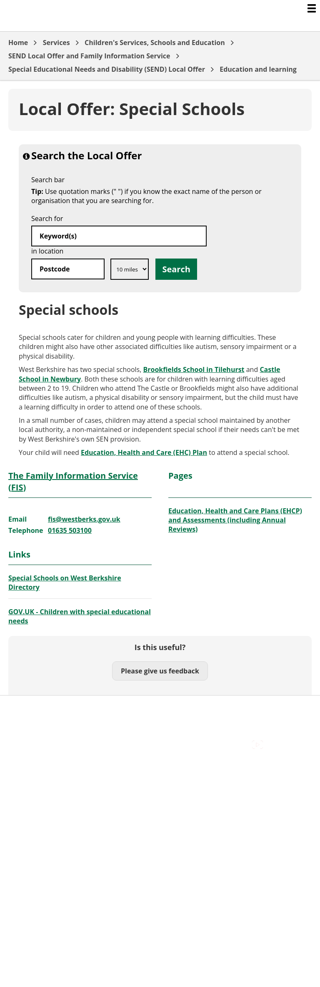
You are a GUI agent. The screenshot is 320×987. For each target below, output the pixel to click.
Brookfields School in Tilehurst (194, 369)
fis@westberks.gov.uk (84, 519)
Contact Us (25, 717)
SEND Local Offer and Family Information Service (89, 55)
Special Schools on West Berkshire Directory (64, 582)
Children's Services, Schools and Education (155, 42)
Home (18, 42)
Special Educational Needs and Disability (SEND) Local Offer (106, 69)
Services (56, 42)
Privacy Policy (29, 745)
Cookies (20, 726)
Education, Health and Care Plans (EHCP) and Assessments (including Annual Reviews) (235, 520)
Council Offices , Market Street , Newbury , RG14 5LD (89, 755)
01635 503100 (70, 530)
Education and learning (258, 69)
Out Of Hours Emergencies (49, 736)
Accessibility (26, 708)
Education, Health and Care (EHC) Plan (144, 452)
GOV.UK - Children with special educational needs (79, 616)
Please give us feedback (160, 671)
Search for (47, 218)
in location (47, 251)
